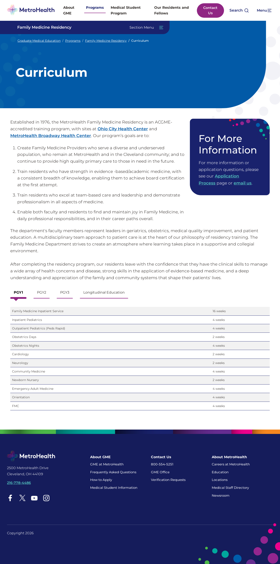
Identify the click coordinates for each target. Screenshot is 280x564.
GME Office (160, 472)
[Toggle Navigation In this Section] (88, 27)
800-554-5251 (162, 464)
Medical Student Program (126, 10)
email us (243, 182)
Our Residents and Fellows (171, 10)
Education (220, 472)
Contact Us (210, 10)
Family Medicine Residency (106, 41)
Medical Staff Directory (230, 487)
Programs (95, 7)
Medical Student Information (113, 487)
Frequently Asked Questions (113, 472)
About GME (68, 10)
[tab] (18, 293)
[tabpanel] (140, 360)
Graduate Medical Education (39, 41)
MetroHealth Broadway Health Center (50, 135)
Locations (220, 479)
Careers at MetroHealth (231, 464)
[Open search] (239, 10)
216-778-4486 (19, 482)
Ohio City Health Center (123, 128)
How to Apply (101, 479)
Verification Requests (168, 479)
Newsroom (220, 495)
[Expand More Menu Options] (263, 10)
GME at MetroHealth (107, 464)
